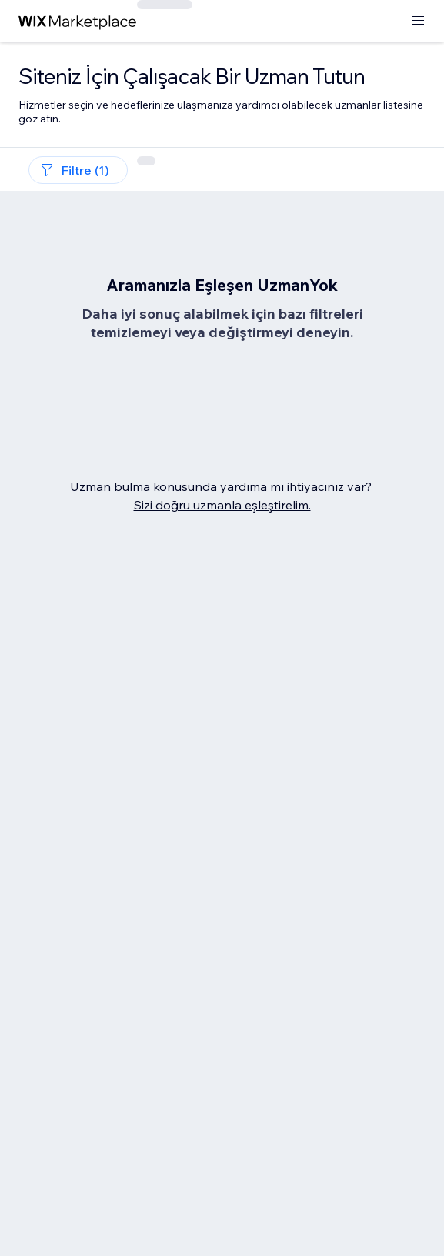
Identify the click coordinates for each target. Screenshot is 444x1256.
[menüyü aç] (418, 21)
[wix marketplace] (77, 21)
